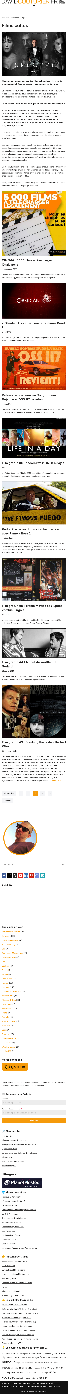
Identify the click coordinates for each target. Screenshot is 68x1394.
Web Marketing (8, 1047)
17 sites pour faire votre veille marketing (19, 1322)
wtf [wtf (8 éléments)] (22, 1378)
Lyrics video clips (9, 1148)
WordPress (43, 1391)
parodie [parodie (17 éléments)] (60, 1367)
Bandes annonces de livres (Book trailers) (20, 1153)
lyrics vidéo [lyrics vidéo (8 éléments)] (15, 1368)
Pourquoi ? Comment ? (11, 1197)
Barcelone (6, 936)
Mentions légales (9, 1166)
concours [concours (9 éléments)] (9, 1357)
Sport (4, 1030)
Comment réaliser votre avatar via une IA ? (20, 1313)
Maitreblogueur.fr (9, 1278)
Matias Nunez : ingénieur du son (15, 1261)
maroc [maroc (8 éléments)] (35, 1368)
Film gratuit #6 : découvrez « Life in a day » (33, 463)
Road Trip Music (9, 1021)
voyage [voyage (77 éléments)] (8, 1377)
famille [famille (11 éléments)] (55, 1357)
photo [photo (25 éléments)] (5, 1372)
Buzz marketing (8, 944)
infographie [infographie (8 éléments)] (19, 1363)
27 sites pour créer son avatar (14, 1305)
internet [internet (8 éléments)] (40, 1363)
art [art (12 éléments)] (3, 1353)
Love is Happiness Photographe (15, 1274)
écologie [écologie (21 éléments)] (43, 1377)
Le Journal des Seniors (11, 1235)
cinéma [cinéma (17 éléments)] (61, 1353)
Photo (4, 1013)
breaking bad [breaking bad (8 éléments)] (23, 1354)
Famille (5, 974)
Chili (3, 949)
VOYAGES (6, 1042)
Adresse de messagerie (12, 1109)
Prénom (5, 1099)
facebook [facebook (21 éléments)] (45, 1357)
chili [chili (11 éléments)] (55, 1354)
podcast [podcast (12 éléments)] (12, 1372)
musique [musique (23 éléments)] (47, 1367)
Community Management (12, 953)
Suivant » (7, 800)
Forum (4, 1287)
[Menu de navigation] (34, 6)
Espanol (5, 970)
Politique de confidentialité (13, 1161)
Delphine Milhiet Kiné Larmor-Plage (17, 1282)
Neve (22, 1391)
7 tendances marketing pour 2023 (16, 1317)
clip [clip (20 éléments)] (3, 1357)
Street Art (6, 1034)
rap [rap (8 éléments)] (18, 1373)
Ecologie (5, 966)
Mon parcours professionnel (14, 1140)
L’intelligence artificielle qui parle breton (19, 1209)
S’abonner (34, 1120)
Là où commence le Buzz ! (13, 1201)
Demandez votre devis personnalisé (43, 1386)
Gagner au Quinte (9, 1244)
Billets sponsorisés (10, 940)
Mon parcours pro (21, 1383)
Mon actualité (7, 996)
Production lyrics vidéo (43, 1383)
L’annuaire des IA (9, 1239)
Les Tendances (8, 1231)
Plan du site (7, 1136)
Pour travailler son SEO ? (12, 1343)
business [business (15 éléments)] (33, 1353)
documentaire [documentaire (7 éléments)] (26, 1357)
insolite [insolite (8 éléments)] (34, 1363)
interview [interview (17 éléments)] (48, 1362)
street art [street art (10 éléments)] (37, 1373)
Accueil (5, 18)
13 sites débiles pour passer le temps (18, 1334)
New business (8, 1008)
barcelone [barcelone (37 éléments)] (11, 1353)
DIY (3, 961)
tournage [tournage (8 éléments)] (45, 1373)
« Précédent (9, 793)
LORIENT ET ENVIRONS (12, 991)
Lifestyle (5, 987)
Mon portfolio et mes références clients (19, 1144)
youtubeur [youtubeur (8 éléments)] (34, 1378)
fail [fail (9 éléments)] (52, 1357)
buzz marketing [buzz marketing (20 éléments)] (45, 1353)
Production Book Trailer (13, 1386)
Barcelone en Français (11, 1222)
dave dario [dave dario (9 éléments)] (17, 1357)
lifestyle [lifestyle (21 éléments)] (6, 1367)
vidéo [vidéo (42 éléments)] (52, 1372)
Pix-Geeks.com (8, 1265)
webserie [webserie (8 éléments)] (17, 1378)
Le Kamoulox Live (9, 1205)
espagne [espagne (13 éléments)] (35, 1357)
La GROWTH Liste (10, 1214)
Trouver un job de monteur (13, 1295)
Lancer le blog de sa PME (13, 1227)
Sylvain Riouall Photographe (13, 1270)
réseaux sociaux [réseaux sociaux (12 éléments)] (27, 1372)
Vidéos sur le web (9, 1038)
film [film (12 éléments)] (60, 1357)
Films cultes (14, 18)
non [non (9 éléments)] (54, 1368)
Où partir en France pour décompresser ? (19, 1330)
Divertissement (8, 957)
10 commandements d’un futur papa (17, 1326)
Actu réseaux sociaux (11, 932)
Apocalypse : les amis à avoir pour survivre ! (20, 1339)
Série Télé (6, 1025)
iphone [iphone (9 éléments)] (56, 1363)
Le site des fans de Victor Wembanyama (19, 1248)
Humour (5, 983)
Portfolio (5, 1017)
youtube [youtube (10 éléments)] (27, 1378)
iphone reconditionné (11, 1291)
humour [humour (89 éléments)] (8, 1362)
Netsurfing (6, 1004)
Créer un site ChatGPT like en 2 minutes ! (19, 1309)
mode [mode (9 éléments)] (40, 1368)
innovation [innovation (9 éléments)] (28, 1363)
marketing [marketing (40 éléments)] (26, 1367)
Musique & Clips (9, 1000)
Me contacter (8, 1157)
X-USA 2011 (6, 1051)
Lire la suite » (55, 780)
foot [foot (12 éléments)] (64, 1357)
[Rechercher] (31, 864)
